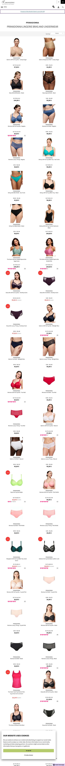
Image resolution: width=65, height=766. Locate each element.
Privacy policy (34, 761)
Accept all (28, 750)
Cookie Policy (24, 761)
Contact (43, 761)
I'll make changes (28, 755)
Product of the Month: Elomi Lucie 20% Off (33, 11)
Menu (4, 7)
